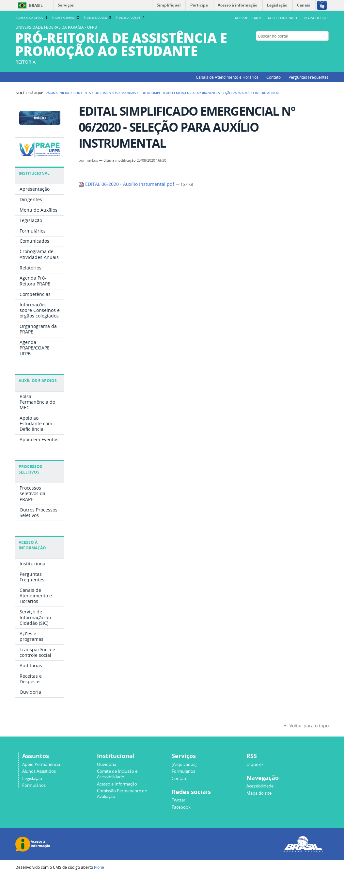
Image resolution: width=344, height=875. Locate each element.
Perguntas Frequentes (309, 77)
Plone (99, 867)
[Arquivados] (184, 764)
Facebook (317, 48)
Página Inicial (58, 92)
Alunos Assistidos (39, 771)
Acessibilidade (248, 17)
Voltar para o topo (309, 725)
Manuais (128, 92)
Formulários (34, 785)
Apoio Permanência (41, 764)
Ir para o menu (66, 17)
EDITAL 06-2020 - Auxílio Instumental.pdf (127, 184)
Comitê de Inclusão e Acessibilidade (117, 774)
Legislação (32, 778)
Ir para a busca (98, 17)
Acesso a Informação (117, 784)
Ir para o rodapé (131, 17)
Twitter (309, 48)
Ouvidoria (106, 764)
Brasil (36, 5)
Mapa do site (316, 17)
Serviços (66, 5)
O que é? (254, 764)
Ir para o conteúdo (32, 17)
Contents (82, 92)
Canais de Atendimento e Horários (227, 77)
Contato (273, 77)
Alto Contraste (283, 17)
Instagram (325, 48)
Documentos (106, 92)
